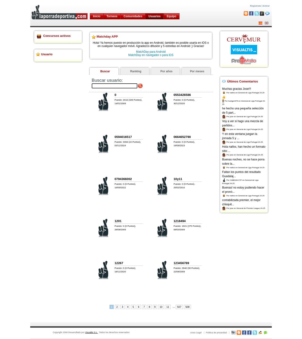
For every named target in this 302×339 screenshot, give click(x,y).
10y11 (178, 179)
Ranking (135, 71)
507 (179, 306)
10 (160, 306)
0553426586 (182, 95)
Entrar (266, 5)
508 (187, 306)
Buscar (105, 71)
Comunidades (133, 16)
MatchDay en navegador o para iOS (150, 55)
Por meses (197, 71)
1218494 (180, 221)
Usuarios (154, 16)
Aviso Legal (195, 332)
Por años (166, 71)
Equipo (171, 16)
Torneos (111, 16)
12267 (119, 263)
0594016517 (123, 137)
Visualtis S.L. (91, 332)
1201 (118, 221)
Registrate (255, 5)
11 (167, 306)
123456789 (181, 263)
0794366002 (123, 179)
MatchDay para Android (151, 51)
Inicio (96, 16)
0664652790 (182, 137)
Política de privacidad (216, 332)
